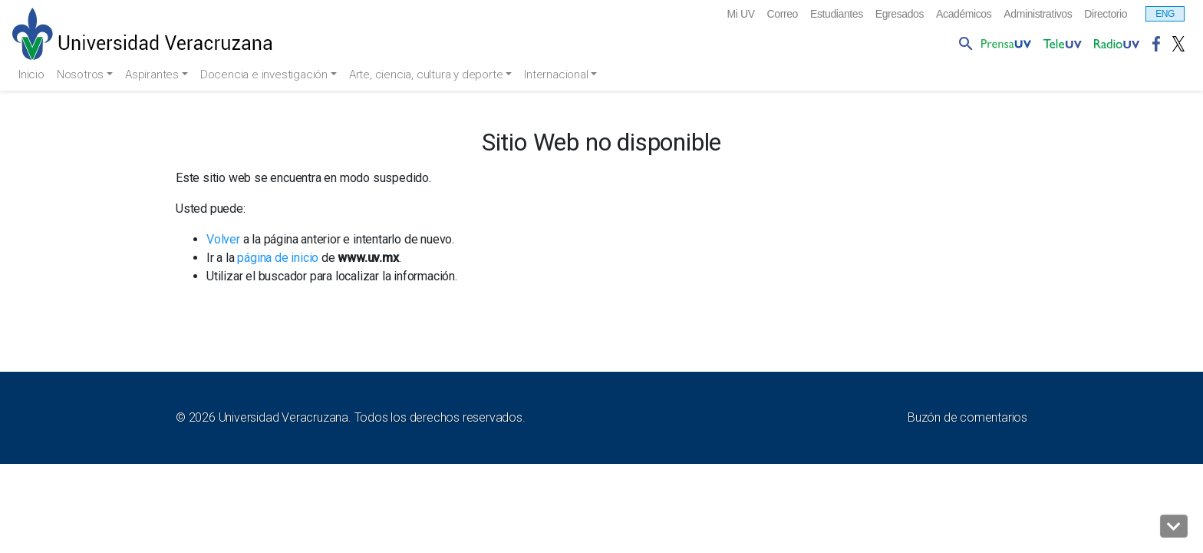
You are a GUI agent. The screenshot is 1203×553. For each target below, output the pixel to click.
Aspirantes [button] (159, 75)
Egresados (870, 15)
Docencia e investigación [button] (274, 75)
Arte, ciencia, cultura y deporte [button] (440, 75)
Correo (739, 15)
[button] (1174, 526)
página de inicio (277, 258)
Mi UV (693, 15)
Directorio (1102, 15)
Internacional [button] (574, 75)
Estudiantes (800, 15)
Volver (223, 240)
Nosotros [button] (85, 75)
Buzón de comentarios (967, 418)
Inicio (32, 75)
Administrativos (1026, 15)
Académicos (942, 15)
